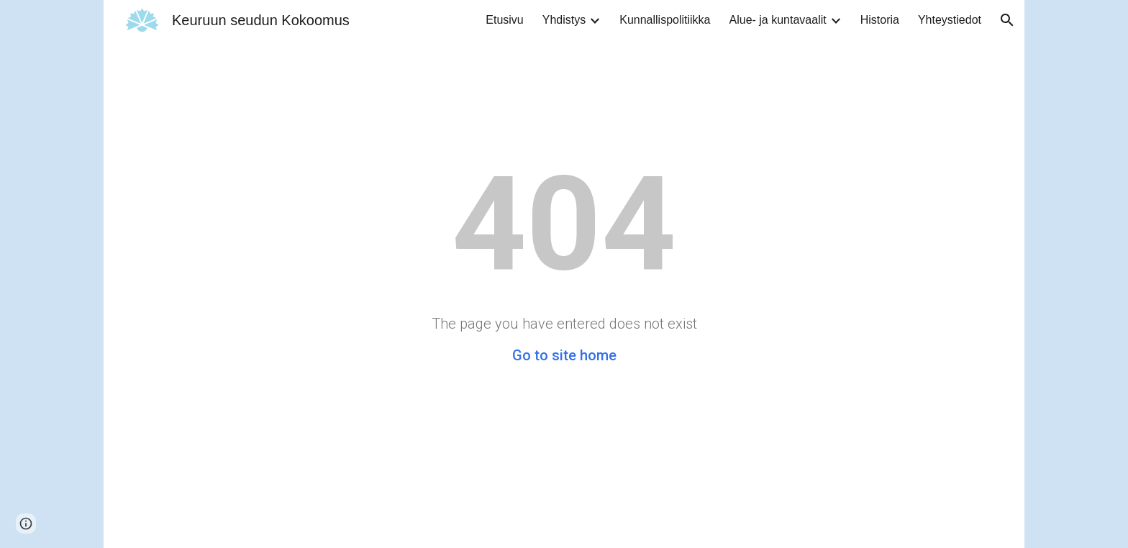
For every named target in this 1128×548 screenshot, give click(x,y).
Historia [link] (879, 20)
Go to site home (564, 355)
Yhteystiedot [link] (949, 20)
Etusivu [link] (504, 20)
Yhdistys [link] (564, 20)
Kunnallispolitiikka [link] (664, 20)
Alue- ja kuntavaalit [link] (778, 20)
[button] (1007, 20)
